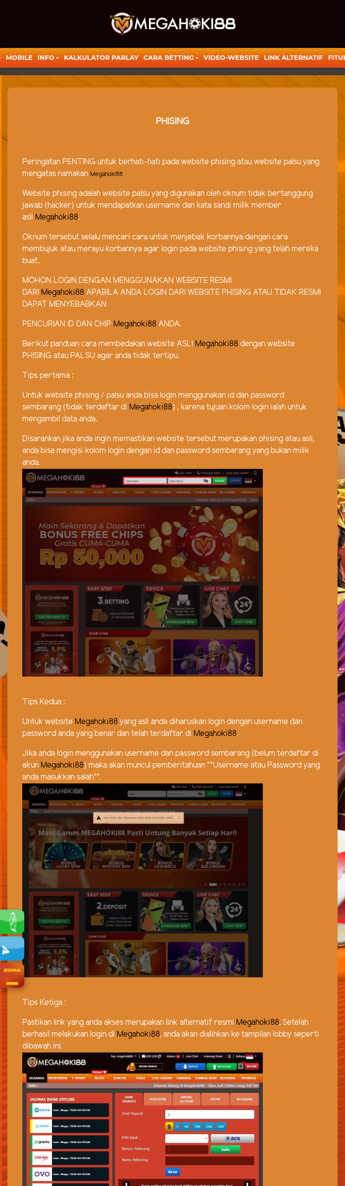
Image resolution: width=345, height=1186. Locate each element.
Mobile (19, 57)
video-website (231, 57)
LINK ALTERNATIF (293, 57)
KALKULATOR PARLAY (101, 57)
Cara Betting (169, 57)
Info (46, 57)
